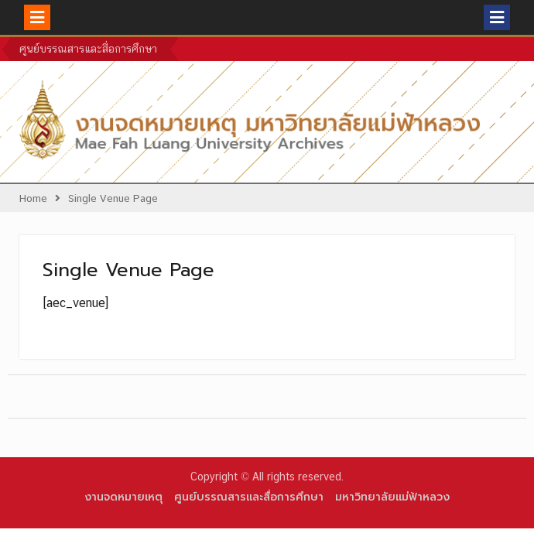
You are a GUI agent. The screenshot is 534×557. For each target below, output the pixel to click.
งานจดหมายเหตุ (123, 497)
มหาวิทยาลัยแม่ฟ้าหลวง (392, 497)
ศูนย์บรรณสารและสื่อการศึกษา (88, 49)
